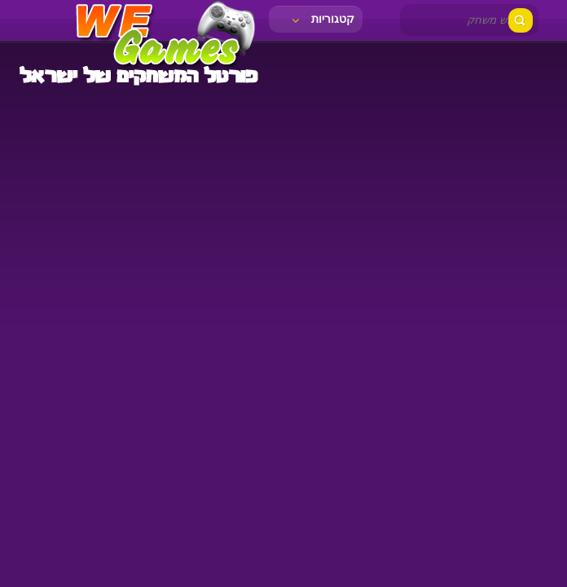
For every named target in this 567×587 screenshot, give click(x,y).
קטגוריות (321, 18)
